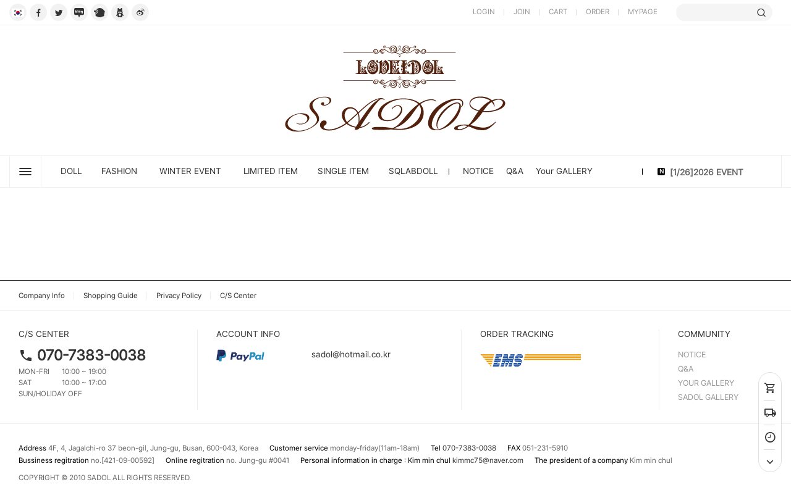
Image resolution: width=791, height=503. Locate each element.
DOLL (71, 171)
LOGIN (484, 11)
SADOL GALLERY (708, 397)
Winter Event (190, 171)
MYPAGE (643, 11)
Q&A (514, 171)
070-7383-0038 (91, 355)
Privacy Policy (178, 295)
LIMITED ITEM (270, 171)
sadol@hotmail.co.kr (303, 354)
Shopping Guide (110, 295)
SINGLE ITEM (343, 171)
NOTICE (478, 171)
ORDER (597, 11)
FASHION (119, 171)
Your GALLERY (564, 171)
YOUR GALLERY (706, 383)
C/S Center (238, 295)
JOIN (522, 11)
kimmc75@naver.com (487, 460)
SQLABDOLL (413, 171)
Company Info (42, 295)
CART (558, 11)
